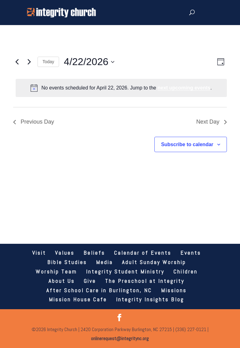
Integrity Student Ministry (125, 271)
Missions (174, 290)
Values (64, 252)
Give (90, 280)
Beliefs (94, 252)
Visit (39, 252)
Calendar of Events (142, 252)
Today (48, 61)
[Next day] (29, 62)
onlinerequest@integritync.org (120, 338)
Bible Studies (67, 262)
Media (104, 262)
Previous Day (33, 122)
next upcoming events (184, 87)
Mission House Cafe (78, 299)
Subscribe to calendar (187, 144)
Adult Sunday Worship (154, 262)
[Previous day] (17, 62)
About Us (61, 280)
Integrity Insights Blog (150, 299)
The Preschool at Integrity (144, 280)
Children (185, 271)
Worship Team (56, 271)
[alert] (121, 88)
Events (190, 252)
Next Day (211, 122)
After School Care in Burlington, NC (99, 290)
